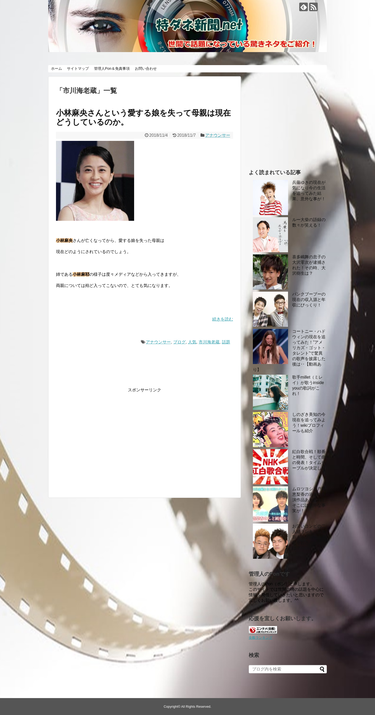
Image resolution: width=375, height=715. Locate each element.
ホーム (56, 68)
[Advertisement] (99, 442)
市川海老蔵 (209, 342)
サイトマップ (78, 68)
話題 (226, 342)
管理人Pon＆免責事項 (112, 68)
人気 (192, 342)
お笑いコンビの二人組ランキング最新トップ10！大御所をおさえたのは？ (309, 537)
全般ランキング (260, 637)
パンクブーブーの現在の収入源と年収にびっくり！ (309, 299)
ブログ (179, 342)
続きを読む (222, 319)
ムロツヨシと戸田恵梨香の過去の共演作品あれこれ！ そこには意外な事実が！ (309, 500)
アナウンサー (217, 135)
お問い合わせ (146, 68)
